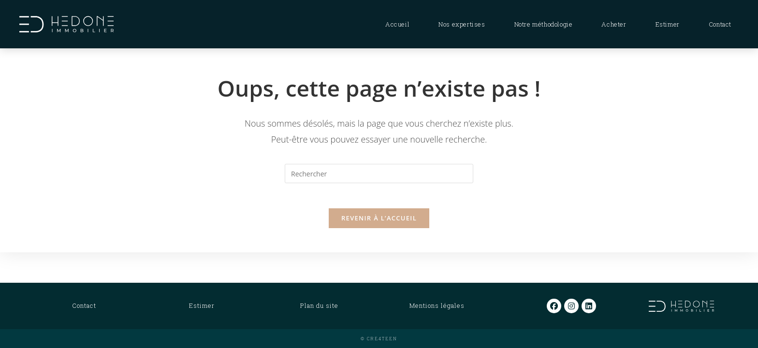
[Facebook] (554, 306)
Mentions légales (437, 305)
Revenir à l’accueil (379, 222)
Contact (84, 305)
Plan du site (319, 305)
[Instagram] (571, 306)
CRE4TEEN (382, 338)
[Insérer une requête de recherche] (379, 173)
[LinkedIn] (589, 306)
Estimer (202, 305)
